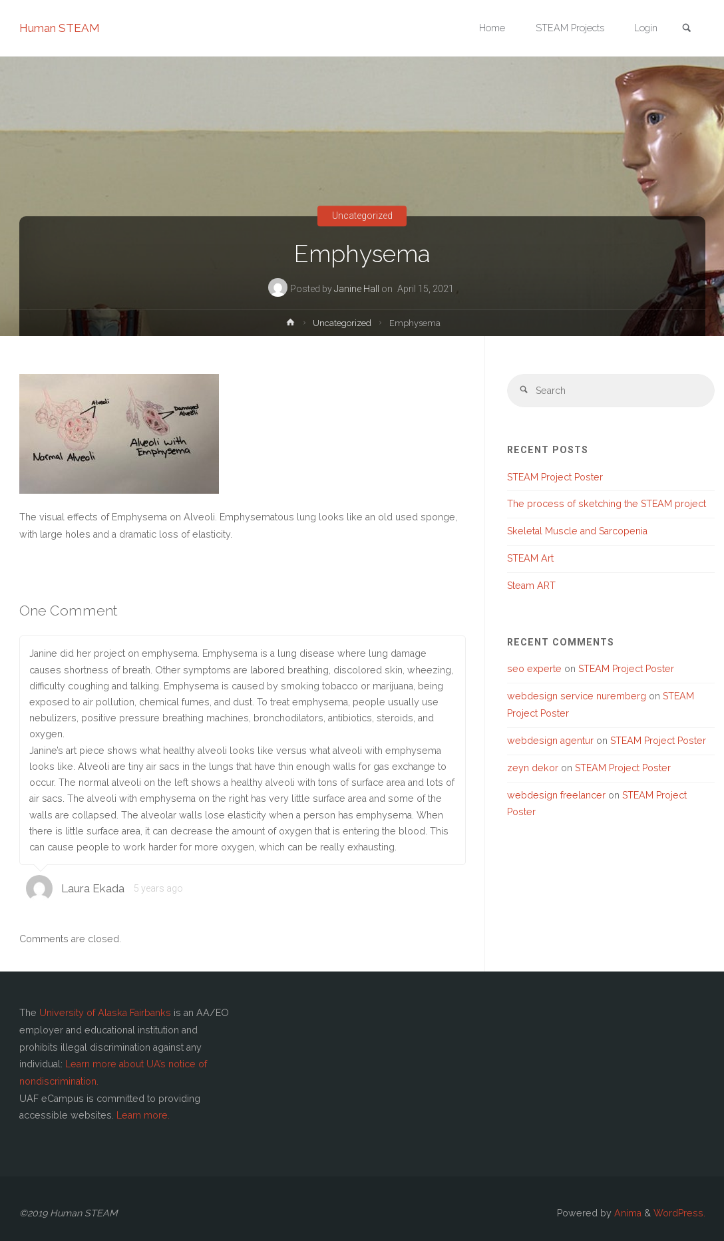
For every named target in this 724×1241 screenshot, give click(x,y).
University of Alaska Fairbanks (105, 1012)
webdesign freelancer (556, 795)
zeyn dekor (532, 768)
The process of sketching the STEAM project (606, 503)
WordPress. (679, 1213)
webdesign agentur (550, 740)
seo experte (534, 668)
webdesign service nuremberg (576, 696)
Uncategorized (362, 216)
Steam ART (531, 585)
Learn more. (143, 1115)
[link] (687, 29)
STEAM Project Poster (555, 477)
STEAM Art (530, 558)
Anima (626, 1213)
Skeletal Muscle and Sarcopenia (577, 531)
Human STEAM (59, 28)
